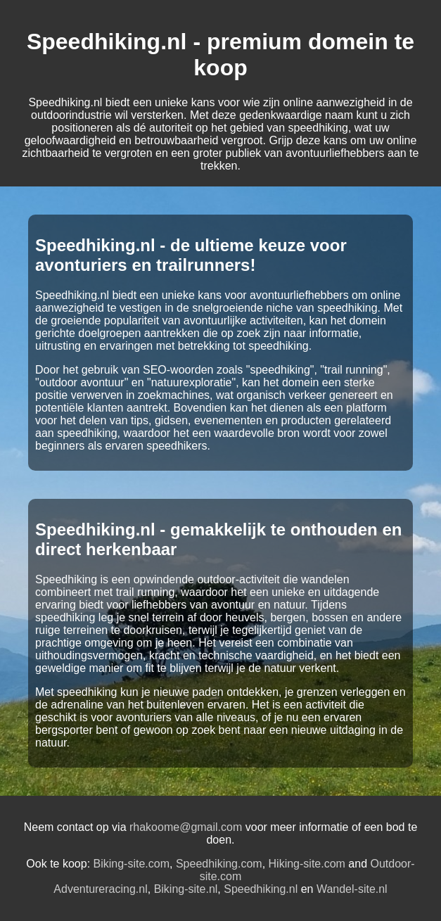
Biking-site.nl (186, 889)
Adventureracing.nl (100, 889)
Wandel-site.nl (352, 889)
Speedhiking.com (219, 864)
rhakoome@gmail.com (185, 827)
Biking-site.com (132, 864)
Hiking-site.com (307, 864)
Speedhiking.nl (261, 889)
